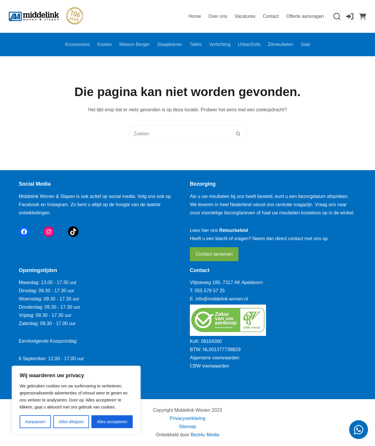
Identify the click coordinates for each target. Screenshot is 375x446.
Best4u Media (205, 434)
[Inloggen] (349, 16)
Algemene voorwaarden (214, 357)
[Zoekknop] (238, 134)
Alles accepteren (112, 421)
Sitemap (187, 426)
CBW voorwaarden (209, 365)
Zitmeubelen (281, 44)
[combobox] (179, 134)
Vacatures (245, 16)
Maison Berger (134, 44)
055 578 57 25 (210, 290)
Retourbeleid (233, 230)
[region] (76, 400)
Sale (305, 44)
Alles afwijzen (71, 421)
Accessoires (77, 44)
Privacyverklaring (187, 418)
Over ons (217, 16)
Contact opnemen (214, 254)
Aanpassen (35, 421)
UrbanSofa (249, 44)
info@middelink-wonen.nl (222, 298)
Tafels (196, 44)
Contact (271, 16)
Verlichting (220, 44)
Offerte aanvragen (305, 16)
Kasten (104, 44)
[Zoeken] (336, 16)
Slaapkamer (169, 44)
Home (194, 16)
